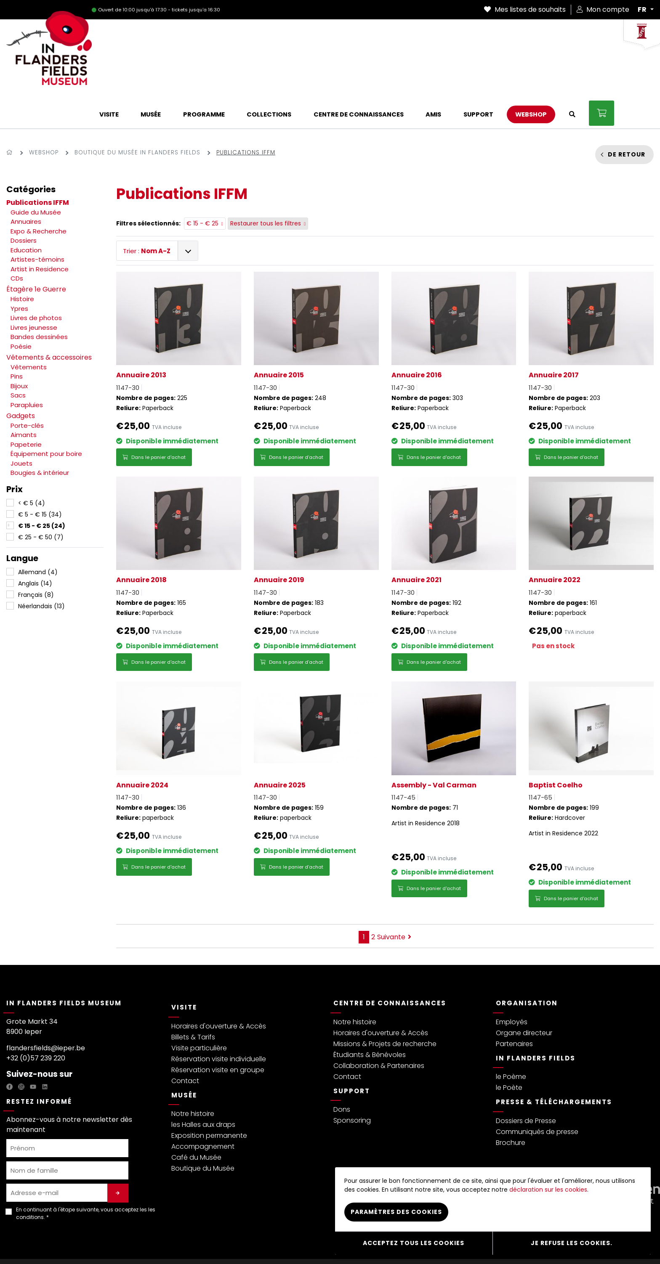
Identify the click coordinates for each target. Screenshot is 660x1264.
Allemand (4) (38, 538)
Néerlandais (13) (41, 572)
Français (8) (36, 560)
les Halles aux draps (203, 1090)
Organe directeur (524, 999)
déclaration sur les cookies (548, 1194)
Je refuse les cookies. (571, 1245)
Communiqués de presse (537, 1097)
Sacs (18, 361)
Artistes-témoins (37, 225)
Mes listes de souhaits (525, 9)
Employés (511, 988)
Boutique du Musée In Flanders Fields (137, 118)
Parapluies (27, 370)
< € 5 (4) (31, 469)
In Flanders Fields (535, 1024)
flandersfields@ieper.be (45, 1014)
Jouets (21, 429)
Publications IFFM (37, 168)
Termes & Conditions (144, 1244)
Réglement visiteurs (205, 1244)
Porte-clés (27, 391)
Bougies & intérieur (40, 438)
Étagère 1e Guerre (36, 255)
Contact (185, 1047)
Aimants (24, 400)
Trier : (146, 216)
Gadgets (20, 382)
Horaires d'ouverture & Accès (218, 992)
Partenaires (514, 1010)
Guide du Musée (36, 178)
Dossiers (24, 206)
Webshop (44, 118)
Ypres (19, 274)
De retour (626, 120)
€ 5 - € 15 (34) (40, 480)
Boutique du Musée (202, 1134)
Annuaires (26, 187)
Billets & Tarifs (193, 1003)
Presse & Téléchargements (554, 1067)
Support (351, 1056)
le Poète (509, 1053)
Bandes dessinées (39, 302)
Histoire (22, 264)
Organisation (527, 969)
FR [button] (643, 9)
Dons (341, 1075)
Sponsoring (352, 1086)
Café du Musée (196, 1123)
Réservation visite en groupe (217, 1036)
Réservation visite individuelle (218, 1025)
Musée (184, 1061)
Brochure (510, 1108)
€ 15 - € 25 (204, 189)
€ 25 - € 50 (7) (41, 503)
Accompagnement (202, 1112)
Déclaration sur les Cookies (273, 1244)
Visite (184, 973)
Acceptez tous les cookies (413, 1245)
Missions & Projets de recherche (384, 1010)
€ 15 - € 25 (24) (41, 492)
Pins (17, 342)
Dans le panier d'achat (154, 423)
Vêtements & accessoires (49, 323)
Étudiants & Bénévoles (369, 1021)
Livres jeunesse (34, 293)
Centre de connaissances (389, 969)
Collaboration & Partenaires (378, 1031)
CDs (17, 244)
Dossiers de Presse (526, 1087)
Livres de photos (36, 283)
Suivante (394, 903)
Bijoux (19, 351)
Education (26, 216)
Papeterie (26, 410)
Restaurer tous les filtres (268, 189)
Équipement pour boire (46, 419)
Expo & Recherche (39, 197)
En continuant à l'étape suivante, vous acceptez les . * (85, 1179)
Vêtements (29, 333)
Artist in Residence (40, 235)
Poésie (21, 312)
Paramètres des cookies (396, 1216)
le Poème (511, 1042)
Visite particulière (199, 1014)
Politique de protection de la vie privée (59, 1244)
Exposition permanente (209, 1101)
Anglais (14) (35, 549)
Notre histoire (192, 1079)
